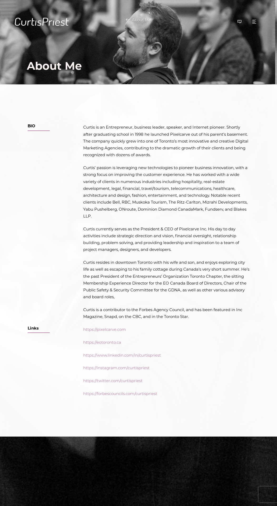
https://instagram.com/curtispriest (116, 368)
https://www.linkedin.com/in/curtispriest (122, 355)
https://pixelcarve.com (104, 329)
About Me (141, 20)
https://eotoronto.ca (102, 342)
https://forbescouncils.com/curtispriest (120, 393)
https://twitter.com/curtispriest (112, 380)
